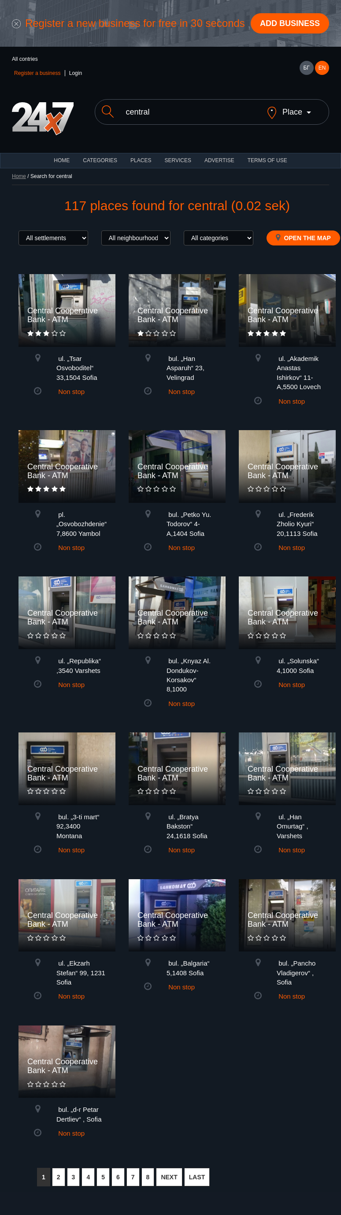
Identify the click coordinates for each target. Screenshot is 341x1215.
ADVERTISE (219, 160)
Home (19, 176)
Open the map (303, 238)
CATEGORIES (100, 160)
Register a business (37, 73)
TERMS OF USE (267, 160)
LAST (197, 1177)
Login (75, 73)
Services (177, 160)
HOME (62, 160)
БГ (306, 68)
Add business (290, 23)
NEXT (169, 1177)
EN (322, 68)
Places (140, 160)
